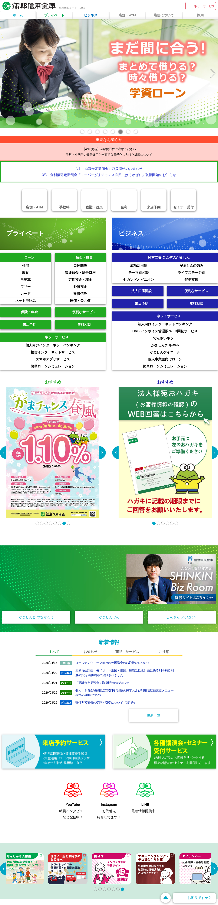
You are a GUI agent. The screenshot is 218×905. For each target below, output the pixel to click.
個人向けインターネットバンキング (66, 345)
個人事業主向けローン (183, 359)
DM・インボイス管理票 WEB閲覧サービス (175, 331)
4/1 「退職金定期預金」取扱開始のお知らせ (109, 169)
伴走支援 (201, 279)
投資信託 (89, 293)
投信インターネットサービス (68, 352)
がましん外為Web (184, 345)
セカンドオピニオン (144, 279)
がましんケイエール (184, 352)
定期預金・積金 (87, 279)
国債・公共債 (88, 300)
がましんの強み (198, 265)
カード (35, 293)
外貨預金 (89, 286)
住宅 (36, 265)
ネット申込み (33, 300)
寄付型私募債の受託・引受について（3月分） (106, 702)
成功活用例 (147, 265)
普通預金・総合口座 (85, 272)
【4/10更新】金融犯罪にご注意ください (109, 149)
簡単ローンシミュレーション (68, 366)
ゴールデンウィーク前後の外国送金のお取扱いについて (112, 662)
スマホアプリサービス (71, 359)
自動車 (35, 279)
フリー (35, 286)
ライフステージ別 (198, 272)
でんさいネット (185, 338)
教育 (36, 272)
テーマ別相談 (146, 272)
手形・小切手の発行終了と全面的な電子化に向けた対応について (109, 154)
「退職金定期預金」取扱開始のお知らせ (102, 682)
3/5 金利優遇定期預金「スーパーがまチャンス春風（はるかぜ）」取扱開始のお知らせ (109, 175)
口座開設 (89, 265)
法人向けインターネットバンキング (178, 324)
